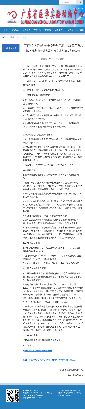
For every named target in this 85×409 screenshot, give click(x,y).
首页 (5, 30)
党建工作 (16, 30)
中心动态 (69, 30)
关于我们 (80, 30)
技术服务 (58, 30)
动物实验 (37, 30)
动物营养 (48, 30)
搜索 (79, 2)
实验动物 (27, 30)
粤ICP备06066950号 (65, 395)
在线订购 (76, 8)
